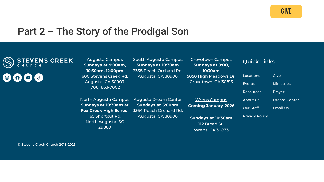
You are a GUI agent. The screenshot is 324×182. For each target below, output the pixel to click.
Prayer (279, 91)
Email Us (281, 108)
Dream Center (286, 100)
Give (277, 75)
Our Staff (251, 108)
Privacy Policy (255, 116)
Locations (251, 75)
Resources (252, 91)
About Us (251, 100)
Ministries (282, 83)
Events (249, 83)
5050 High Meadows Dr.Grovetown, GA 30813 (211, 70)
